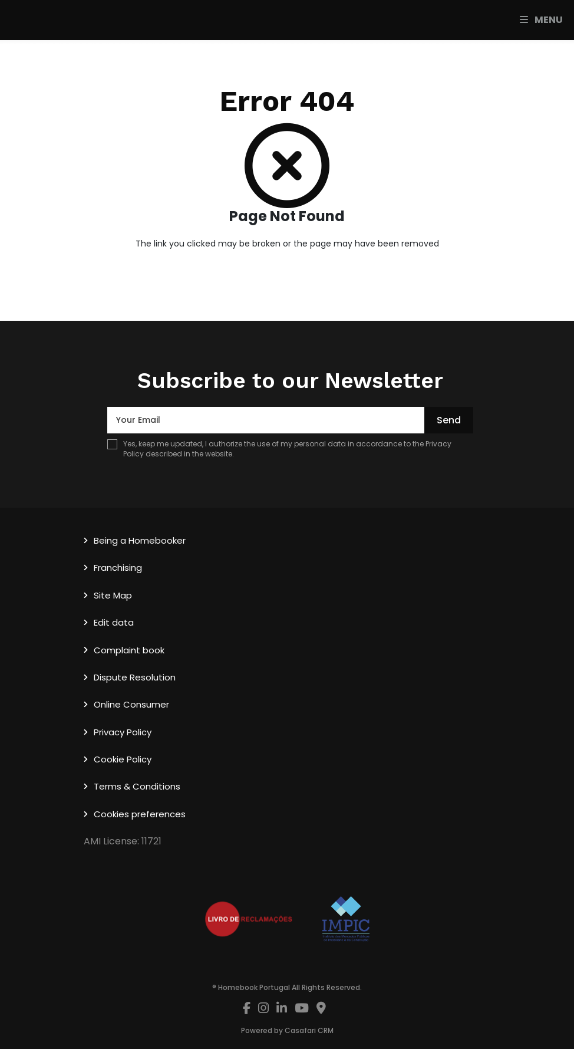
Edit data (114, 622)
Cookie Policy (122, 759)
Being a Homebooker (140, 540)
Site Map (113, 595)
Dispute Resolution (135, 677)
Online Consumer (131, 704)
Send (449, 420)
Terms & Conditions (137, 786)
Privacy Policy (122, 732)
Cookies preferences (140, 814)
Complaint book (129, 650)
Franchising (118, 567)
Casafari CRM (309, 1030)
